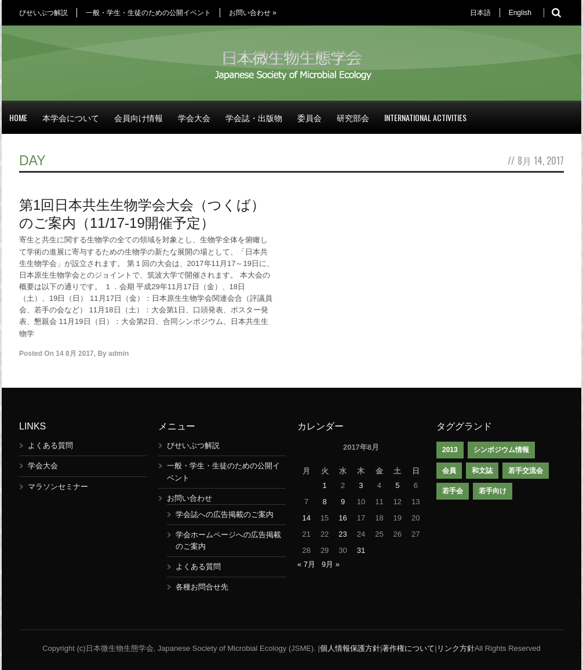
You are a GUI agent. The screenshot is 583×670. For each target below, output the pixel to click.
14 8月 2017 (74, 353)
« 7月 (306, 564)
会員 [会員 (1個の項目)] (449, 471)
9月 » (331, 564)
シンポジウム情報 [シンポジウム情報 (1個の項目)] (501, 450)
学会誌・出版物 (253, 117)
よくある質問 (50, 445)
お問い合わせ (252, 13)
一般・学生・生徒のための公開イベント (148, 13)
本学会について (70, 117)
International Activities (425, 117)
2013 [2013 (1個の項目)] (450, 450)
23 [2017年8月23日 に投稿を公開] (342, 534)
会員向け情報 (138, 117)
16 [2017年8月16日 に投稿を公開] (342, 518)
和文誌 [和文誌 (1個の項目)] (482, 471)
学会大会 (194, 117)
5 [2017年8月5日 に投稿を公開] (397, 485)
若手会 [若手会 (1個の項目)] (452, 491)
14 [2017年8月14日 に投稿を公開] (306, 518)
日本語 (480, 13)
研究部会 (353, 117)
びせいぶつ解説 (43, 13)
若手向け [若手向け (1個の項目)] (493, 491)
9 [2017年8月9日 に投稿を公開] (343, 501)
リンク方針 (456, 648)
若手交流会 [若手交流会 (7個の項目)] (525, 471)
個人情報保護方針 (350, 648)
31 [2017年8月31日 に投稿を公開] (361, 550)
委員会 (309, 117)
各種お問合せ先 (202, 586)
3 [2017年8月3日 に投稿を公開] (361, 485)
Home (18, 117)
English (520, 13)
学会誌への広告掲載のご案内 (225, 514)
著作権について (408, 648)
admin (118, 353)
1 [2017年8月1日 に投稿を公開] (325, 485)
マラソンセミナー (58, 486)
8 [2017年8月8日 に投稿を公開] (325, 501)
